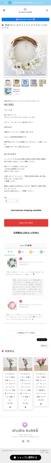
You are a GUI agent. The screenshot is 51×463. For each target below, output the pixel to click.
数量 (5, 197)
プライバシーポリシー (31, 450)
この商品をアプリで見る (25, 333)
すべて (10, 252)
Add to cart (26, 223)
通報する (44, 345)
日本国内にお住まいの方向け (26, 233)
